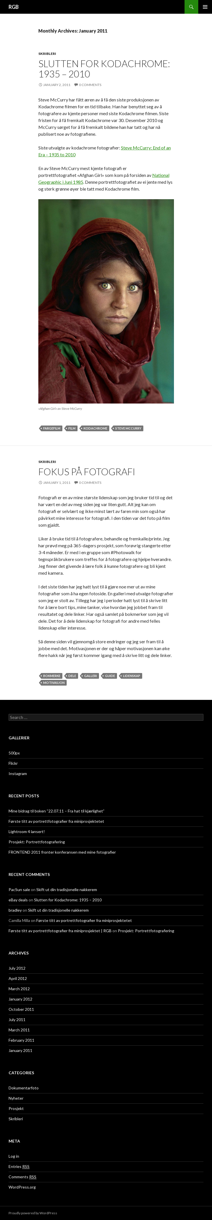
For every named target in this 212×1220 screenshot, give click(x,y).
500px (14, 752)
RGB (14, 7)
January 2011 (20, 1050)
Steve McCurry (128, 428)
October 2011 (21, 1009)
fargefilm (51, 428)
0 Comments (90, 85)
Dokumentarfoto (24, 1087)
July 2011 (17, 1019)
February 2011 (21, 1040)
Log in (14, 1156)
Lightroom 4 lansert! (27, 831)
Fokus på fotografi (86, 471)
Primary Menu (205, 7)
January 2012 (20, 999)
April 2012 (18, 978)
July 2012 (17, 968)
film (72, 428)
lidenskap (131, 676)
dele (72, 676)
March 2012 (19, 988)
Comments (22, 1176)
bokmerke (51, 676)
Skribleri (47, 53)
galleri (90, 676)
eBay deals (18, 899)
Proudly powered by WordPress (33, 1213)
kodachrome (95, 428)
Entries (19, 1166)
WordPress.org (22, 1187)
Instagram (18, 773)
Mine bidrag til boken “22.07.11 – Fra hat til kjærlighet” (56, 810)
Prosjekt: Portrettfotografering (37, 841)
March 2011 (19, 1029)
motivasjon (54, 682)
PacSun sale (19, 889)
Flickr (13, 763)
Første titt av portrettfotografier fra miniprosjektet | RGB (60, 930)
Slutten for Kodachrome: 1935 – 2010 (104, 68)
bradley (15, 910)
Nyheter (16, 1098)
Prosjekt (16, 1108)
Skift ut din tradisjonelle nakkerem (66, 889)
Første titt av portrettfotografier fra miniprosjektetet (56, 821)
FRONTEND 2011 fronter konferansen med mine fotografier (62, 852)
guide (110, 676)
